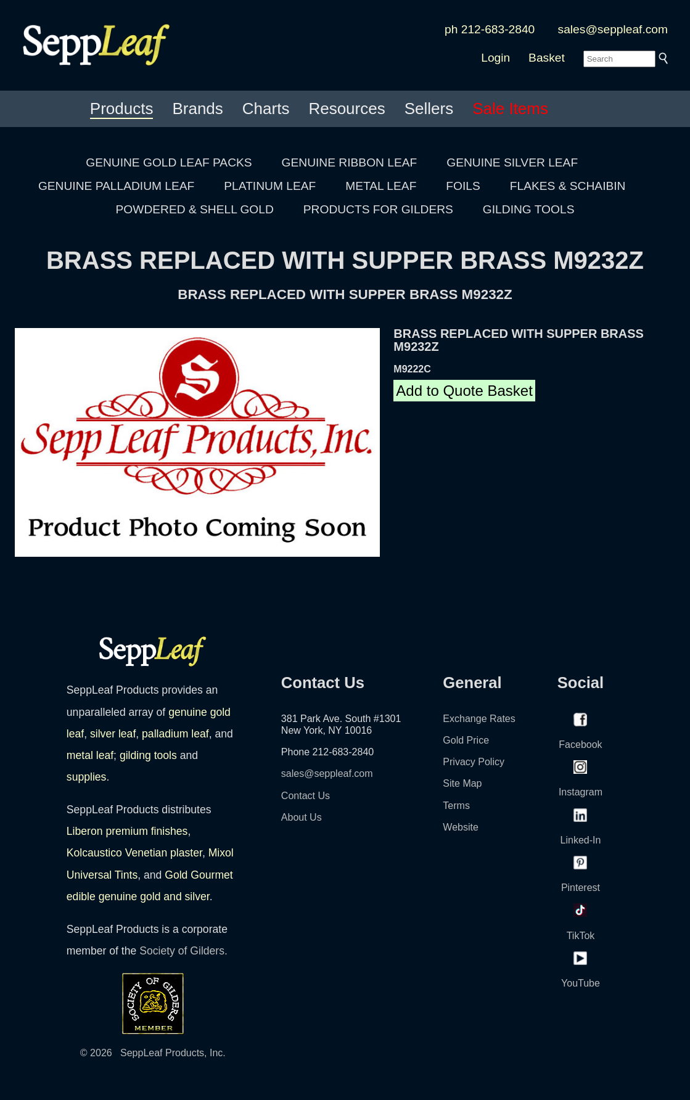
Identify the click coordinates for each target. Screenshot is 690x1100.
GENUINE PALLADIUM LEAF (116, 185)
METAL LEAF (380, 185)
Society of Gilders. (183, 951)
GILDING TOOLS (529, 209)
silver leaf (113, 734)
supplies (87, 777)
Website (460, 827)
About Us (301, 817)
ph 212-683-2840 (490, 29)
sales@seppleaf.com (613, 29)
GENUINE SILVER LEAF (512, 162)
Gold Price (466, 740)
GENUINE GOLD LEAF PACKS (169, 162)
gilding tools (148, 755)
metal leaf (90, 755)
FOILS (463, 185)
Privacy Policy (473, 762)
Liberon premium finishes (127, 831)
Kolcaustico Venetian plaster (134, 853)
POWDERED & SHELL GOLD (195, 209)
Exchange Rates (479, 718)
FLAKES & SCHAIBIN (568, 185)
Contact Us (305, 795)
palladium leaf (175, 734)
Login (495, 57)
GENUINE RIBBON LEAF (349, 162)
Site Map (462, 783)
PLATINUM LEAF (270, 185)
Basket (546, 57)
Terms (456, 805)
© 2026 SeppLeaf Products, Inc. (153, 1053)
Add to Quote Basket (464, 390)
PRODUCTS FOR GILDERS (378, 209)
